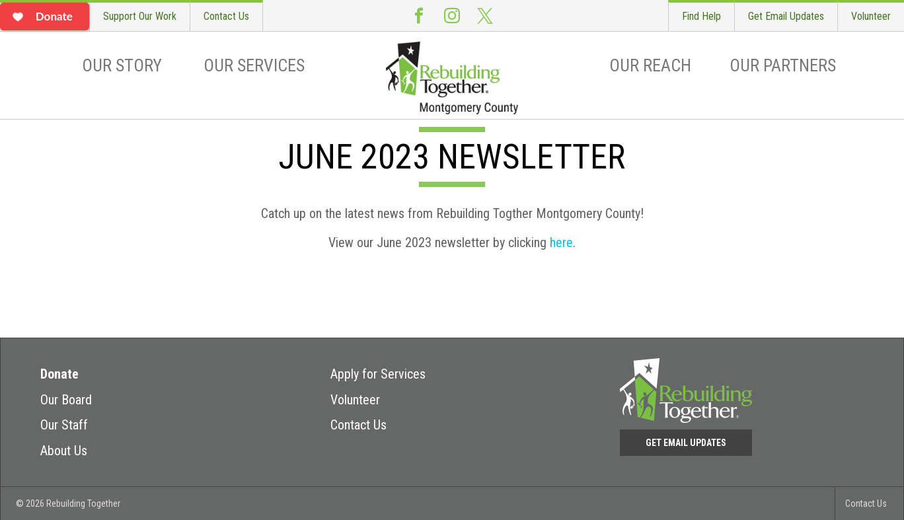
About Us (63, 451)
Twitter (485, 15)
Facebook (418, 15)
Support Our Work (139, 16)
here (561, 242)
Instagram (452, 15)
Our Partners (783, 65)
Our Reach (650, 65)
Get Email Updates (786, 16)
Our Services (254, 65)
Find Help (701, 16)
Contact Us (226, 16)
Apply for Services (378, 374)
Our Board (66, 400)
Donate (59, 374)
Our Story (122, 65)
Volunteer (871, 16)
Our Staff (64, 425)
